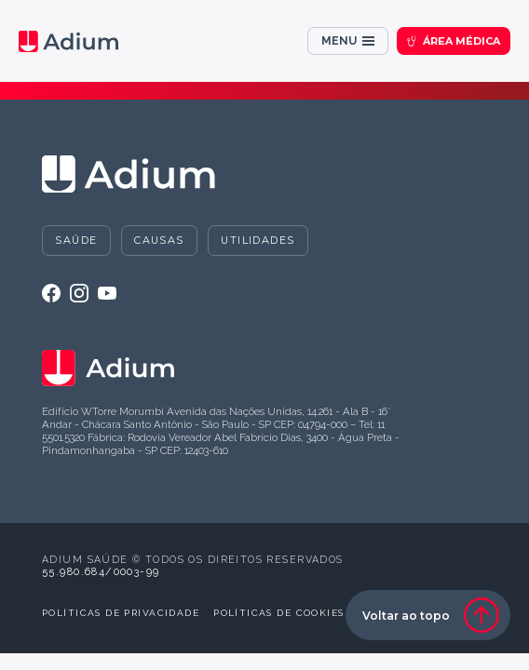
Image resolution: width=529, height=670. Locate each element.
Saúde (76, 240)
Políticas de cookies (278, 613)
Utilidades (257, 240)
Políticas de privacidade (120, 613)
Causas (159, 240)
